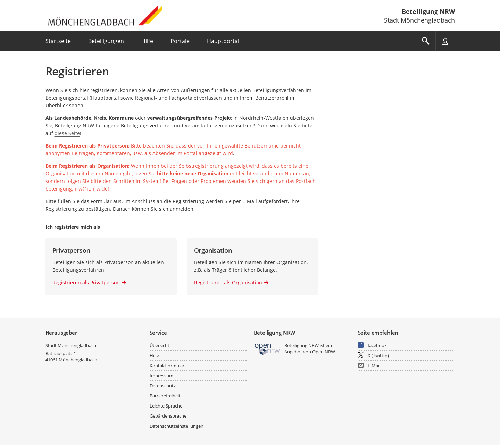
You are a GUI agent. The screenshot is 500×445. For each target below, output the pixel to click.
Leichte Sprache (166, 406)
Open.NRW (323, 352)
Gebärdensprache (168, 416)
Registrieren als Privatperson (86, 282)
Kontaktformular (167, 365)
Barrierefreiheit (165, 396)
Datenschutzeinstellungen (176, 426)
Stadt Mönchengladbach (70, 345)
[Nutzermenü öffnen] (445, 41)
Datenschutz (163, 386)
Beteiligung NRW (428, 11)
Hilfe (154, 355)
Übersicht (159, 345)
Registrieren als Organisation (228, 282)
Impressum (161, 375)
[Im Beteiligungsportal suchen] (425, 41)
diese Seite (67, 133)
